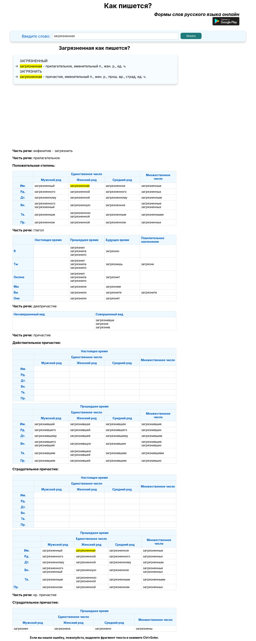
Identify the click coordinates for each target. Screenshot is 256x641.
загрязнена (62, 628)
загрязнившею (80, 451)
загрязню (112, 251)
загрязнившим (151, 436)
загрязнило (78, 254)
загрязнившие (151, 424)
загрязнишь (114, 264)
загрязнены (144, 628)
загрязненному (45, 197)
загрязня (102, 323)
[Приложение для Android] (225, 23)
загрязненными (152, 214)
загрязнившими (152, 453)
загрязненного (44, 191)
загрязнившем (44, 460)
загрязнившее (116, 424)
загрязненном (44, 222)
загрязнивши (105, 320)
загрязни (147, 264)
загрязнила (78, 251)
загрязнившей (80, 430)
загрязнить (31, 71)
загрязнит (113, 277)
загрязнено (103, 628)
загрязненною (80, 213)
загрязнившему (45, 436)
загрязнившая (80, 424)
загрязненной (80, 191)
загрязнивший (44, 424)
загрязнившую (80, 443)
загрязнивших (151, 430)
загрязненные (151, 185)
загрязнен (21, 628)
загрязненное (115, 185)
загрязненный (34, 61)
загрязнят (113, 298)
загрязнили (78, 286)
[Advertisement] (94, 116)
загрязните (113, 292)
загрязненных (151, 191)
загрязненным (151, 197)
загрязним (113, 286)
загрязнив (103, 327)
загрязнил (77, 247)
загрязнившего (45, 430)
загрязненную (80, 205)
